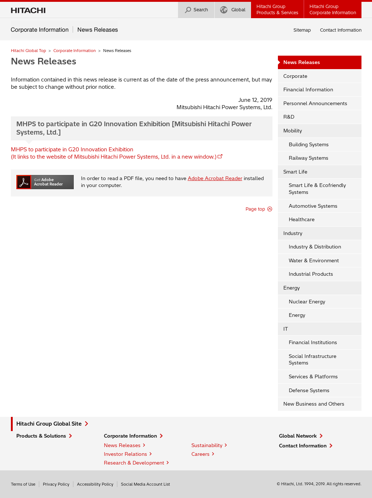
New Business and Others (313, 404)
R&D (288, 117)
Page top (255, 209)
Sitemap (302, 30)
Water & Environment (314, 260)
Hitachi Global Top (28, 50)
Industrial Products (311, 274)
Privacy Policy (56, 484)
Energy (297, 315)
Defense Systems (309, 390)
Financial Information (308, 89)
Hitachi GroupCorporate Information (333, 9)
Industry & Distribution (315, 247)
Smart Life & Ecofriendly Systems (317, 188)
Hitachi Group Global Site (49, 424)
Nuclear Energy (307, 301)
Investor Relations (125, 454)
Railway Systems (308, 158)
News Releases (43, 61)
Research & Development (134, 463)
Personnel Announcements (315, 103)
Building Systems (309, 144)
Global (232, 10)
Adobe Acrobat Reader (215, 178)
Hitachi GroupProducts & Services (277, 9)
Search (196, 10)
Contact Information (340, 30)
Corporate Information (74, 50)
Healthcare (302, 219)
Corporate (295, 76)
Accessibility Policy (95, 484)
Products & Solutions (41, 436)
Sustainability (206, 445)
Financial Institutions (313, 342)
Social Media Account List (145, 484)
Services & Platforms (313, 376)
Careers (200, 454)
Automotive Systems (313, 206)
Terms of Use (23, 484)
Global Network (298, 436)
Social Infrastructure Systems (312, 359)
